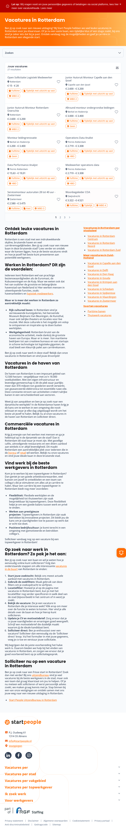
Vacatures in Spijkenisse (101, 293)
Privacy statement (14, 820)
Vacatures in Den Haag (101, 274)
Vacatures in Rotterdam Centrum (101, 237)
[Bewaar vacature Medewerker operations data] (116, 169)
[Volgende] (69, 217)
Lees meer (46, 8)
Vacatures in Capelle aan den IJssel (104, 265)
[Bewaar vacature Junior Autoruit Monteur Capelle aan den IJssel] (116, 85)
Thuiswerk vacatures (99, 315)
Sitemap (56, 824)
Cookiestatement (81, 820)
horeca (12, 452)
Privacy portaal (102, 820)
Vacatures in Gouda (99, 278)
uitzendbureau (40, 675)
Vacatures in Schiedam (101, 289)
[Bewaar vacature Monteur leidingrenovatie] (58, 142)
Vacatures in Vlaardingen (102, 297)
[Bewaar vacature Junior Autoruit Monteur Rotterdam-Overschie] (58, 115)
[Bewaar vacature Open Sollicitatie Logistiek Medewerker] (58, 82)
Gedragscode (41, 824)
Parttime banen (97, 311)
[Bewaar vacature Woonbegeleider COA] (116, 196)
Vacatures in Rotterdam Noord (101, 244)
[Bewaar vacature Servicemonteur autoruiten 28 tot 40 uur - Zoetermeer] (58, 199)
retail (23, 452)
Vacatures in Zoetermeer (102, 301)
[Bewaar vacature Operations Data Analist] (116, 142)
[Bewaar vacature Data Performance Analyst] (58, 169)
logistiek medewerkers (40, 293)
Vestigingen (15, 746)
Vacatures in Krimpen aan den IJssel (102, 283)
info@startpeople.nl (20, 741)
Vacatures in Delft (98, 270)
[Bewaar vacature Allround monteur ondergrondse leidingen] (116, 112)
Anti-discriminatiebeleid (17, 824)
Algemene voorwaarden (56, 820)
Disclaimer (33, 820)
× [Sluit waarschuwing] (120, 4)
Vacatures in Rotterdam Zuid (104, 250)
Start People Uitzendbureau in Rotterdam (33, 700)
